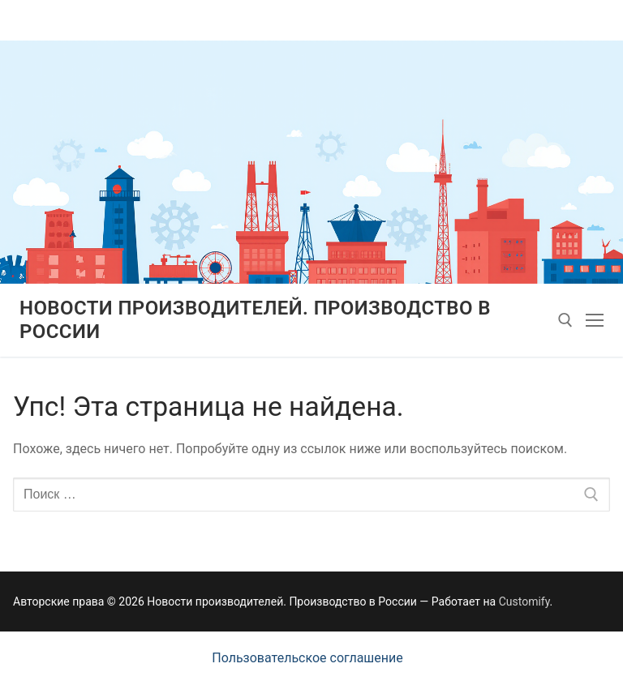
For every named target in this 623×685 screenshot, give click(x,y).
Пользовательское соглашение (307, 658)
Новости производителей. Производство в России (255, 320)
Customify (524, 601)
